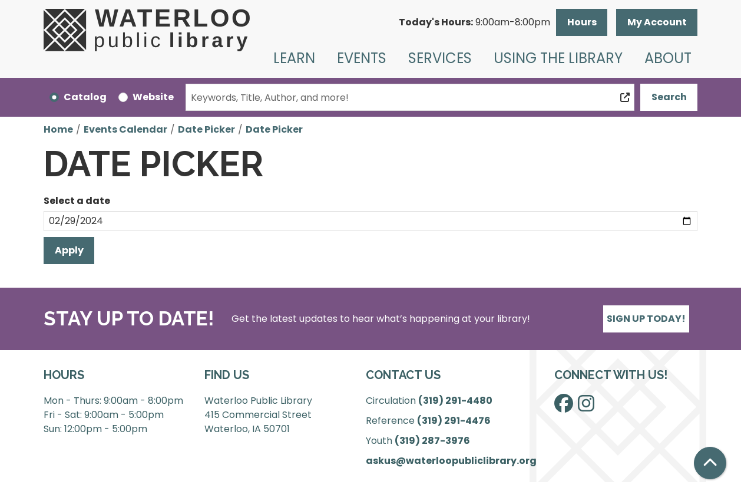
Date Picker (206, 129)
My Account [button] (657, 22)
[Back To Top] (710, 463)
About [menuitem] (668, 58)
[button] (474, 22)
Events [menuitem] (361, 58)
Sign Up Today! (646, 318)
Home (58, 129)
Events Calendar (125, 129)
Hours (582, 22)
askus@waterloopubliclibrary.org (451, 460)
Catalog (85, 97)
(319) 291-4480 (455, 400)
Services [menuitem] (440, 58)
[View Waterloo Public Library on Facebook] (563, 407)
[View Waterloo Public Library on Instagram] (586, 407)
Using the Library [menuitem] (558, 58)
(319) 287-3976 (432, 440)
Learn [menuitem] (294, 58)
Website (153, 97)
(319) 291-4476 (454, 420)
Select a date (77, 201)
